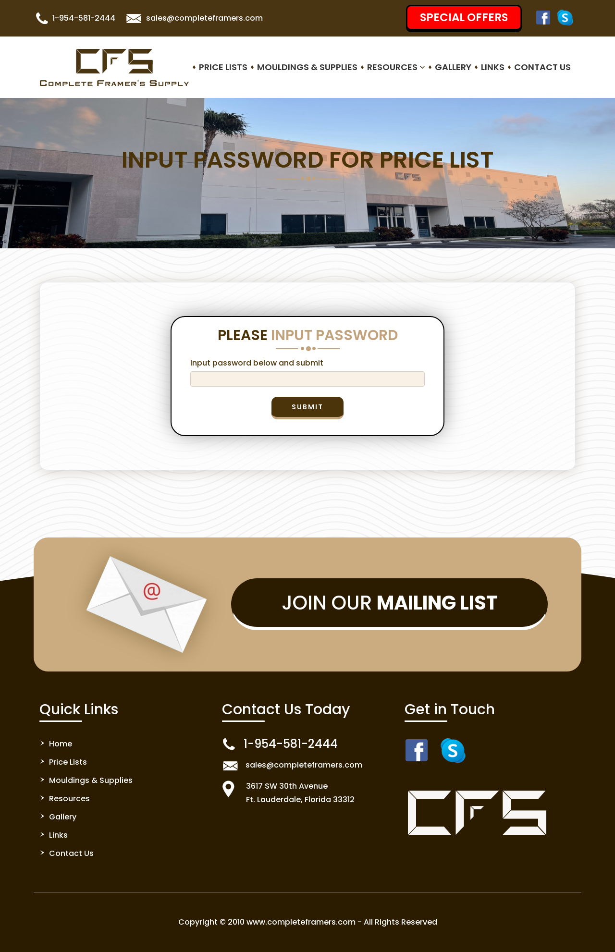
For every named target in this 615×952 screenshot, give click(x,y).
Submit (307, 407)
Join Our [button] (390, 602)
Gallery (453, 67)
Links (492, 67)
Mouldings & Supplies (307, 67)
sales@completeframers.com (204, 18)
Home (60, 743)
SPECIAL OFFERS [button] (464, 17)
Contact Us (542, 67)
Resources (396, 67)
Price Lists (223, 67)
